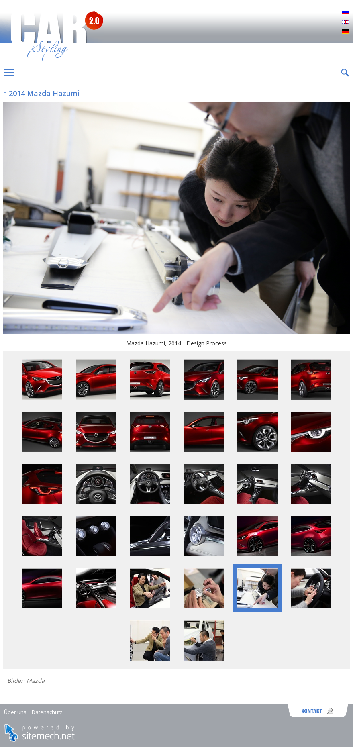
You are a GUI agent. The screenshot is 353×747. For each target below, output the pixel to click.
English (345, 22)
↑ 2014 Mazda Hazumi (41, 93)
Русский (345, 12)
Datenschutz (47, 712)
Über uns (15, 712)
